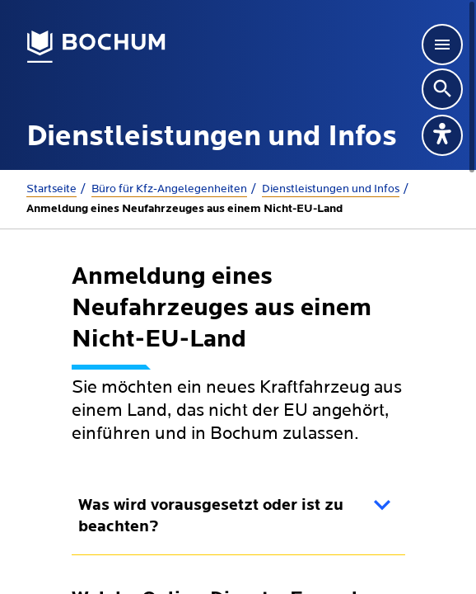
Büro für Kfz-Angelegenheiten (169, 189)
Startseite (51, 189)
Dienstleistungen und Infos (330, 189)
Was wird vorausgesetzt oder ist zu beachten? (210, 516)
